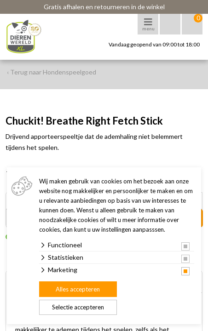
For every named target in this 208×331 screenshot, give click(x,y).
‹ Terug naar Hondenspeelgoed (51, 72)
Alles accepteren (78, 289)
